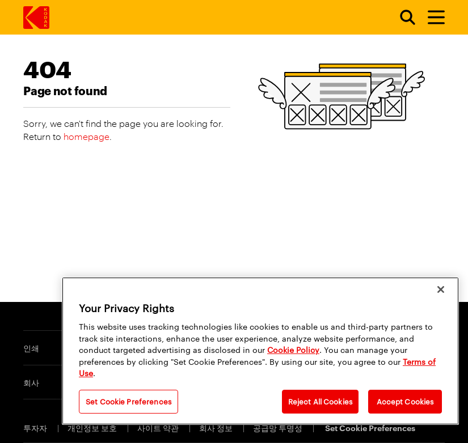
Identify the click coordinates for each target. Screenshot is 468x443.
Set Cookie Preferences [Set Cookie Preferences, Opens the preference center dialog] (128, 401)
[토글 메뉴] (431, 17)
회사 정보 (216, 427)
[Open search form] (401, 17)
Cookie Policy (293, 349)
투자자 (36, 427)
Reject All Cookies (320, 401)
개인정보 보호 (93, 427)
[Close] (440, 289)
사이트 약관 (158, 427)
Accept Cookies (405, 401)
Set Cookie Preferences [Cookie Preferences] (370, 427)
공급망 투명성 (278, 427)
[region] (260, 351)
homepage (86, 136)
